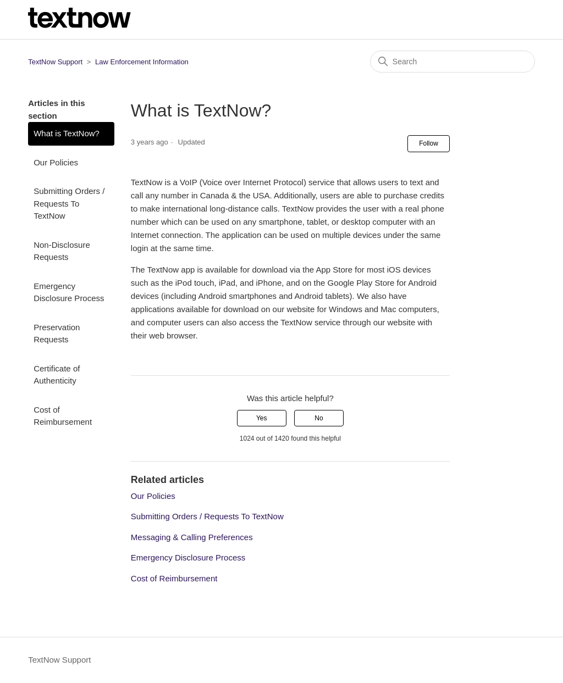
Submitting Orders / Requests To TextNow (69, 203)
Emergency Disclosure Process (69, 292)
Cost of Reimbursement (63, 416)
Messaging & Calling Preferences (192, 537)
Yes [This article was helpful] (261, 418)
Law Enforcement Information (142, 62)
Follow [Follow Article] (428, 143)
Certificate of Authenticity (57, 375)
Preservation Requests (57, 334)
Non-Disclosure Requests (62, 251)
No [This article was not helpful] (318, 418)
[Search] (452, 62)
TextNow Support (55, 62)
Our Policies (56, 162)
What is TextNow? (67, 133)
